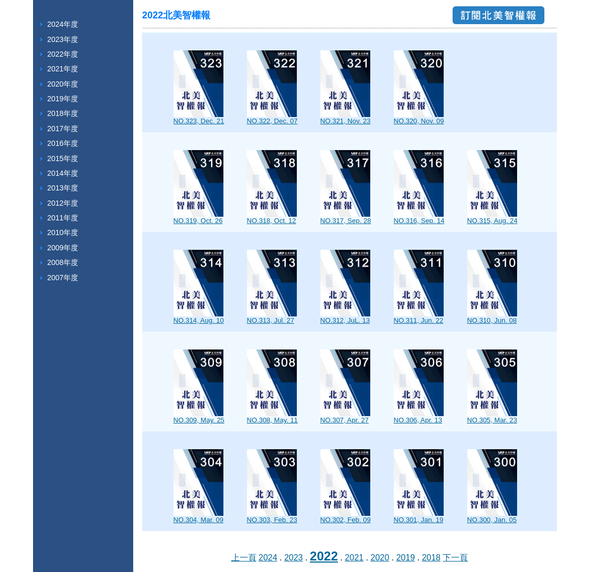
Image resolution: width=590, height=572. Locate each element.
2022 (324, 556)
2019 (405, 557)
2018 (431, 557)
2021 (354, 557)
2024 (268, 557)
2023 (293, 557)
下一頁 (455, 557)
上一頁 (243, 557)
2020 (380, 557)
